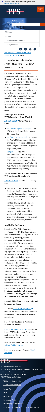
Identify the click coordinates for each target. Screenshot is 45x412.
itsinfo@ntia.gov (17, 377)
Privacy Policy (8, 389)
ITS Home (8, 32)
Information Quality (10, 400)
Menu (40, 9)
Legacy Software (12, 44)
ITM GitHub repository (22, 308)
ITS (14, 11)
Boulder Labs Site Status (12, 385)
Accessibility (7, 396)
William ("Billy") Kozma (13, 345)
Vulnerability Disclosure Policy (13, 403)
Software (8, 36)
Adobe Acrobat (10, 121)
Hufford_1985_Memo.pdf (17, 137)
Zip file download (11, 181)
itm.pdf (10, 152)
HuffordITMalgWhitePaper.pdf (19, 128)
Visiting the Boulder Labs (12, 381)
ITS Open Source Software (15, 40)
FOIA (5, 393)
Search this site (18, 20)
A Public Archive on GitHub (15, 329)
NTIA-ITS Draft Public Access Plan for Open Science (21, 407)
